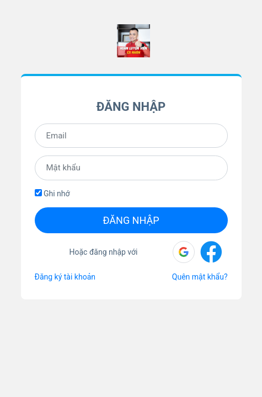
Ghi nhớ (52, 193)
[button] (184, 252)
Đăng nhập (131, 220)
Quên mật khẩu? (200, 276)
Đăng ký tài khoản (65, 276)
